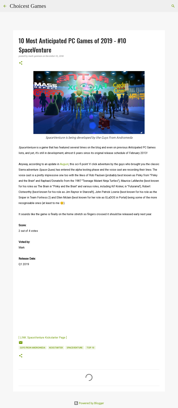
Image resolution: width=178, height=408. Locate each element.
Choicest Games (28, 6)
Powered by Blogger (89, 403)
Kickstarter (56, 347)
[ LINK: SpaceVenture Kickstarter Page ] (43, 337)
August (64, 164)
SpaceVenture (75, 347)
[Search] (51, 6)
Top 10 (90, 347)
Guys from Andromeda (32, 347)
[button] (21, 63)
